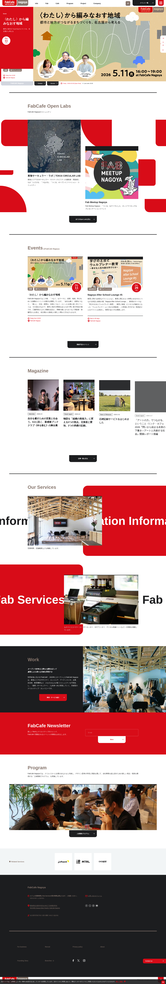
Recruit (47, 947)
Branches (49, 961)
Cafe (57, 3)
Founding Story (22, 961)
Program (70, 3)
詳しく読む (119, 981)
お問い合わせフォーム (95, 896)
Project (83, 3)
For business (22, 947)
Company (97, 3)
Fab (46, 3)
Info (36, 3)
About (102, 947)
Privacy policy (78, 947)
